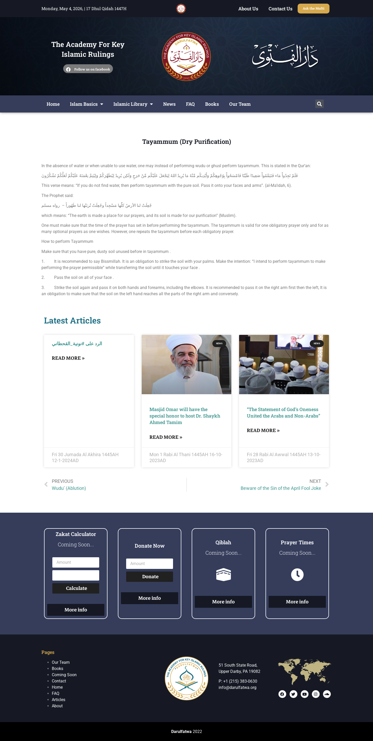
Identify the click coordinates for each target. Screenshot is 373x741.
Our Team (240, 104)
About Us (248, 8)
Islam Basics (86, 104)
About (57, 705)
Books (212, 104)
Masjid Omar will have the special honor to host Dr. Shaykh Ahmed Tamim (184, 415)
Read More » (68, 358)
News (169, 104)
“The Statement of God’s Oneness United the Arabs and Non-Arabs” (283, 412)
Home (53, 104)
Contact (59, 681)
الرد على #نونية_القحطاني (77, 343)
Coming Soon (64, 674)
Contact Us (280, 8)
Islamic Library (133, 104)
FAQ (190, 104)
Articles (58, 699)
